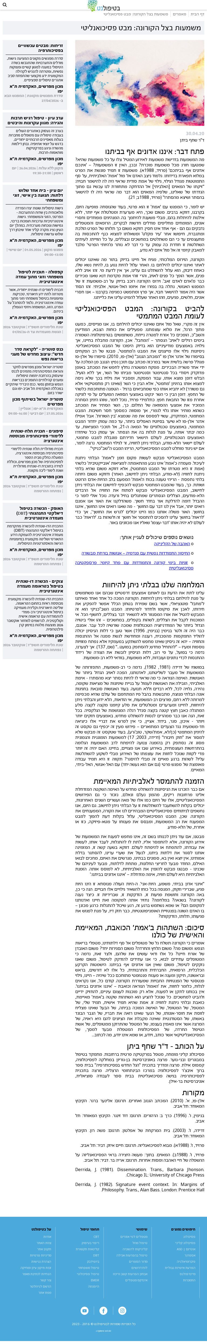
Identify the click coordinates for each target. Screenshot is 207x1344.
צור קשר (45, 1287)
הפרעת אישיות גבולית (180, 1275)
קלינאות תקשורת (87, 1256)
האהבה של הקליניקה (172, 551)
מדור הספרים (138, 1268)
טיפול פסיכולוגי (88, 1281)
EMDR (95, 1287)
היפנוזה (93, 1293)
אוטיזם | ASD (186, 1256)
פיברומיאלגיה (186, 1268)
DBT (96, 1262)
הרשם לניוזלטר (40, 1293)
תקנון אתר (44, 1256)
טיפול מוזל (139, 1250)
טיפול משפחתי (88, 1275)
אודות (47, 1244)
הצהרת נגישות (41, 1268)
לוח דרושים (139, 1275)
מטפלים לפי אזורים (133, 1244)
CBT (96, 1244)
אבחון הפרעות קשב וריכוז (130, 1281)
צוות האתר (44, 1250)
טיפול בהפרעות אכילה (131, 1262)
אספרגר (190, 1262)
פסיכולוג (189, 1244)
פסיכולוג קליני (185, 1250)
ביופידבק (93, 1268)
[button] (8, 8)
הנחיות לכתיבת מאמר (36, 1281)
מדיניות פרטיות (40, 1262)
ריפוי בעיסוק (90, 1250)
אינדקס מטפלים (136, 1287)
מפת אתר (45, 1300)
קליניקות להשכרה (135, 1256)
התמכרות (189, 1287)
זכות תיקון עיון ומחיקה (35, 1275)
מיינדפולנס (187, 1281)
